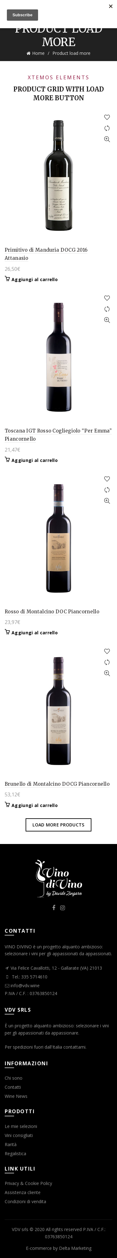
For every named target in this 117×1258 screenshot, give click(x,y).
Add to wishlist (106, 117)
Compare (106, 128)
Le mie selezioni (21, 1126)
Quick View (106, 139)
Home (38, 53)
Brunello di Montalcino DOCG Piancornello (57, 784)
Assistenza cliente (23, 1192)
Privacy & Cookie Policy (28, 1183)
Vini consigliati (19, 1135)
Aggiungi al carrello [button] (35, 279)
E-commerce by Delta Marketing (58, 1248)
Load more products (58, 825)
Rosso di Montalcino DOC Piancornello (52, 612)
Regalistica (15, 1153)
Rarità (11, 1144)
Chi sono (13, 1078)
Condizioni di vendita (25, 1201)
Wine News (16, 1096)
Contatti (13, 1087)
